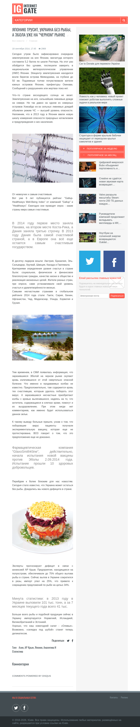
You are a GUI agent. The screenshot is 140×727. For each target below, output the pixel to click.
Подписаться (117, 296)
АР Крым (29, 647)
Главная (33, 41)
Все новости (18, 41)
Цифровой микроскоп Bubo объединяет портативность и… (111, 165)
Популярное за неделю (102, 148)
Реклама (124, 697)
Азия (21, 647)
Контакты (114, 697)
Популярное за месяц (102, 155)
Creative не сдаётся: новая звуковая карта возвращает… (111, 181)
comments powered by (31, 676)
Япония (38, 647)
